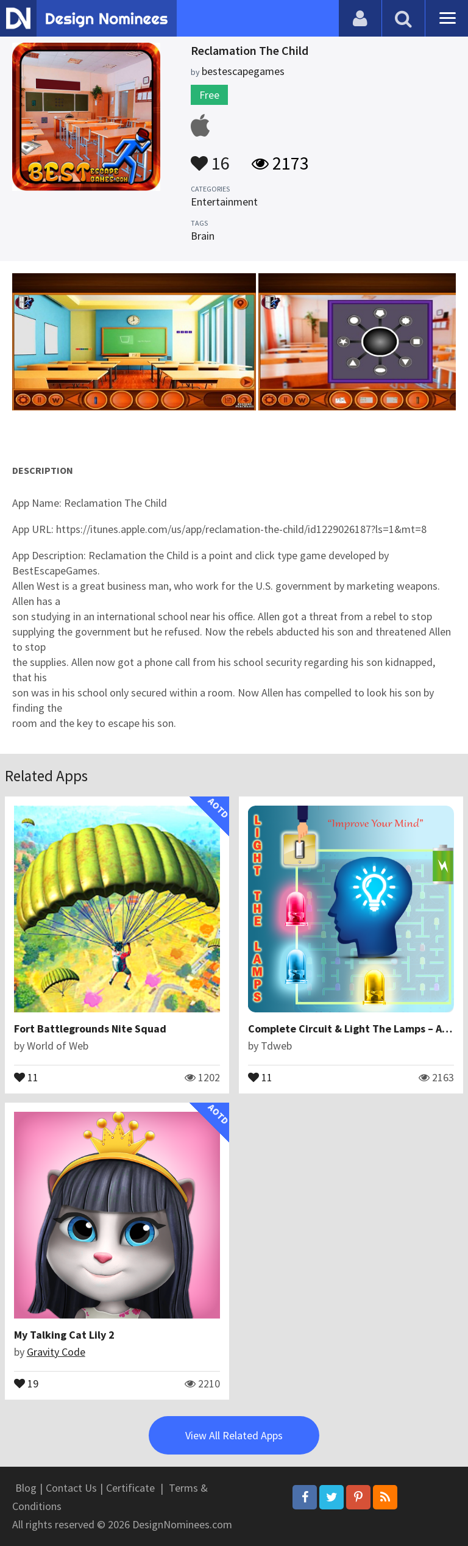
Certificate (130, 1488)
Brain (202, 236)
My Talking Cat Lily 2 (64, 1335)
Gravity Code (56, 1352)
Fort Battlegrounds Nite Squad (90, 1029)
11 (26, 1076)
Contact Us (71, 1488)
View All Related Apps (234, 1435)
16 (210, 157)
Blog (26, 1488)
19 (26, 1382)
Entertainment (224, 202)
